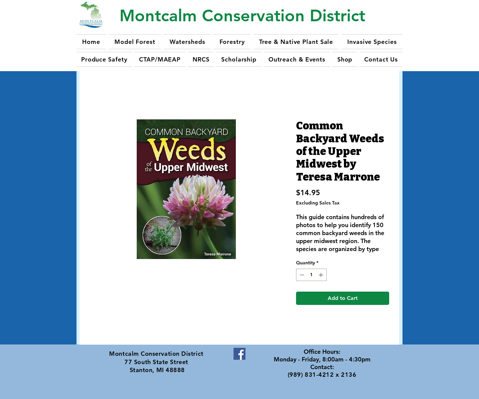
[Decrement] (301, 275)
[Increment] (321, 275)
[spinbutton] (311, 275)
